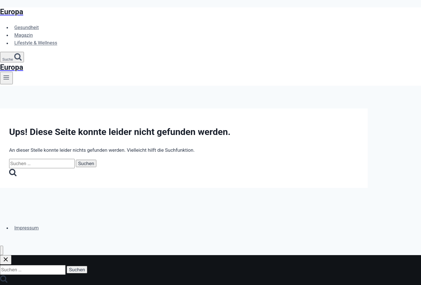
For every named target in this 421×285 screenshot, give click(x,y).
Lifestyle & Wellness (35, 43)
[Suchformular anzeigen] (12, 57)
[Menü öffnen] (6, 78)
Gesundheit (26, 27)
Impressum (26, 228)
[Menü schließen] (1, 250)
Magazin (23, 35)
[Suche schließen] (5, 260)
